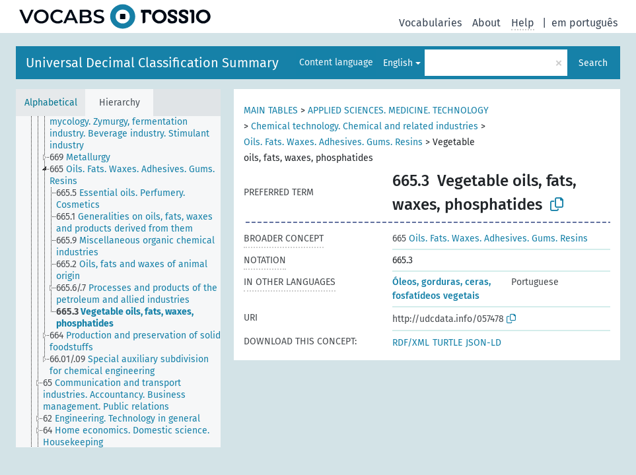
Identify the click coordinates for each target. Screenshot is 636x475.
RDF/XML (410, 342)
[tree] (118, 281)
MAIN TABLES (271, 110)
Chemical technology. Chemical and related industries (364, 126)
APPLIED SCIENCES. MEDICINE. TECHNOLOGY (398, 110)
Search (593, 63)
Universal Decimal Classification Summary (152, 63)
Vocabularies (430, 22)
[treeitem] (140, 128)
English (398, 63)
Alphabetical (50, 102)
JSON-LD (483, 342)
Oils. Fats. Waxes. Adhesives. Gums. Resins (333, 142)
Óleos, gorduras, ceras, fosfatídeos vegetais (441, 288)
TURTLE (447, 342)
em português (584, 22)
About (486, 22)
